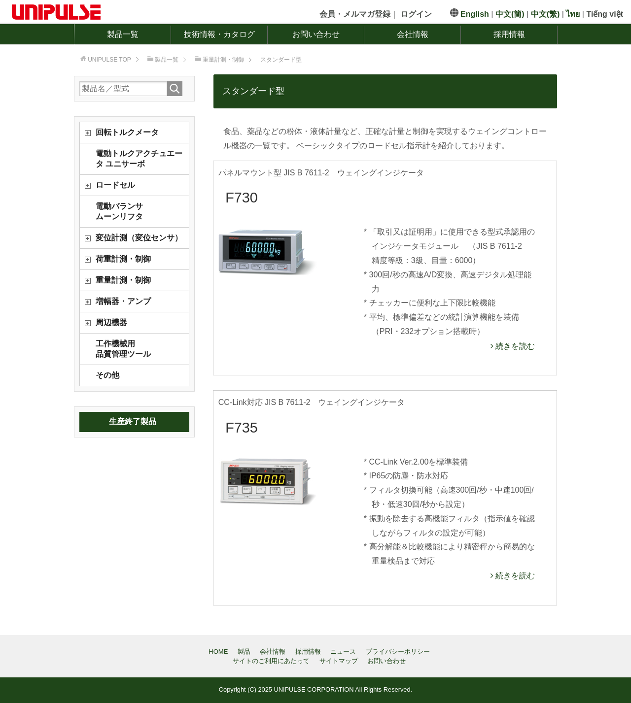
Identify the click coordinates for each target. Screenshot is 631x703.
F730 (241, 197)
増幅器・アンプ (123, 301)
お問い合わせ (316, 34)
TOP (109, 59)
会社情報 (412, 34)
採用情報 (509, 34)
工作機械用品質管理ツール (123, 348)
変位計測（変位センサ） (139, 238)
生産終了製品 (132, 421)
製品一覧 (123, 34)
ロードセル (115, 185)
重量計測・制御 (123, 280)
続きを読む (514, 346)
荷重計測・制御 (123, 259)
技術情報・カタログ (219, 34)
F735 (241, 427)
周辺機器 (111, 322)
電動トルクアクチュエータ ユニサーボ (139, 158)
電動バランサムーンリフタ (119, 211)
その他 (107, 375)
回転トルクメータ (127, 132)
